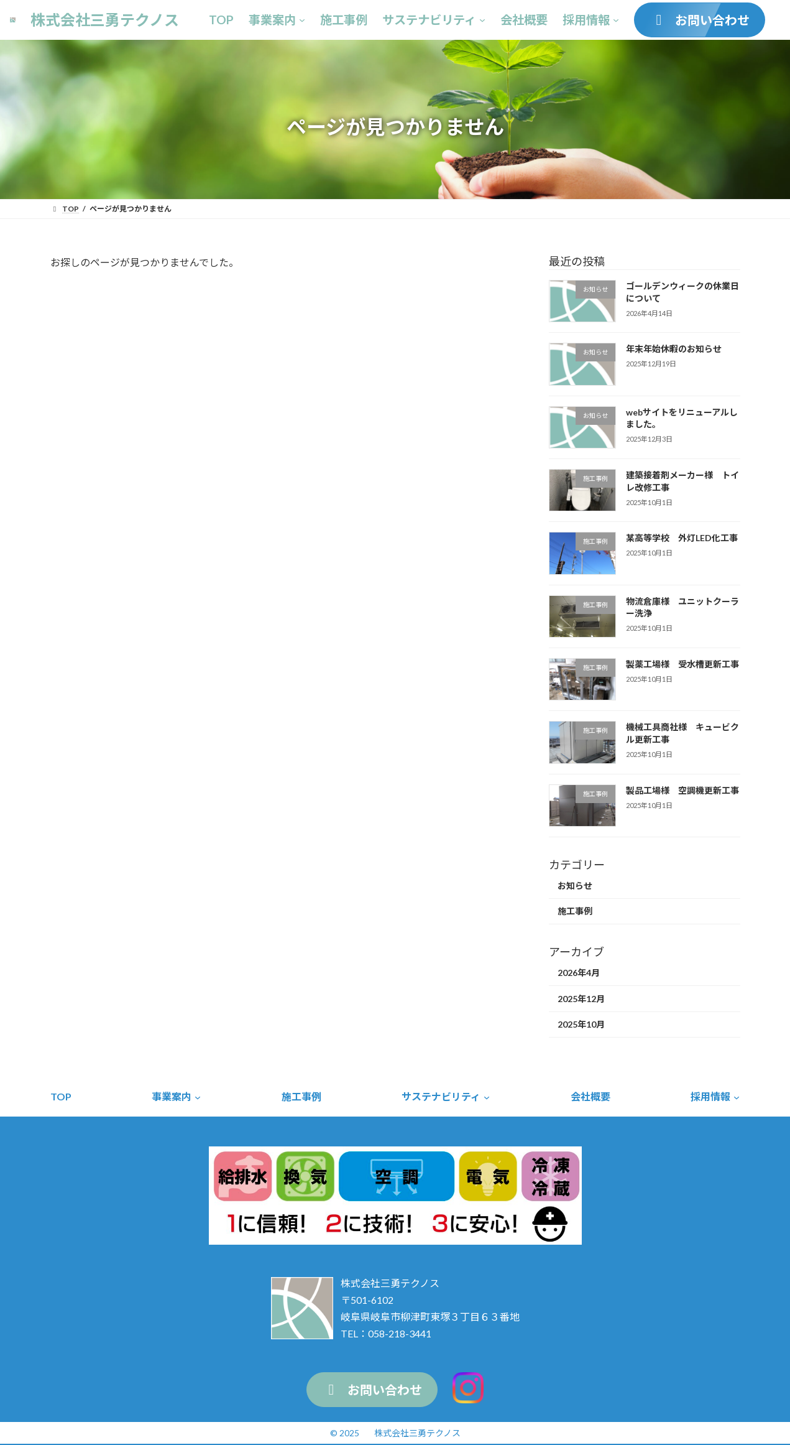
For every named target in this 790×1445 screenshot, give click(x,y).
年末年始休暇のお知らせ (673, 348)
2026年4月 (579, 972)
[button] (699, 19)
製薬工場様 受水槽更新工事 (681, 664)
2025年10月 (581, 1024)
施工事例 (575, 911)
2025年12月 (581, 998)
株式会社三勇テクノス (417, 1433)
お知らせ (575, 885)
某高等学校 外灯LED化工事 (681, 537)
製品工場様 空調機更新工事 (681, 790)
